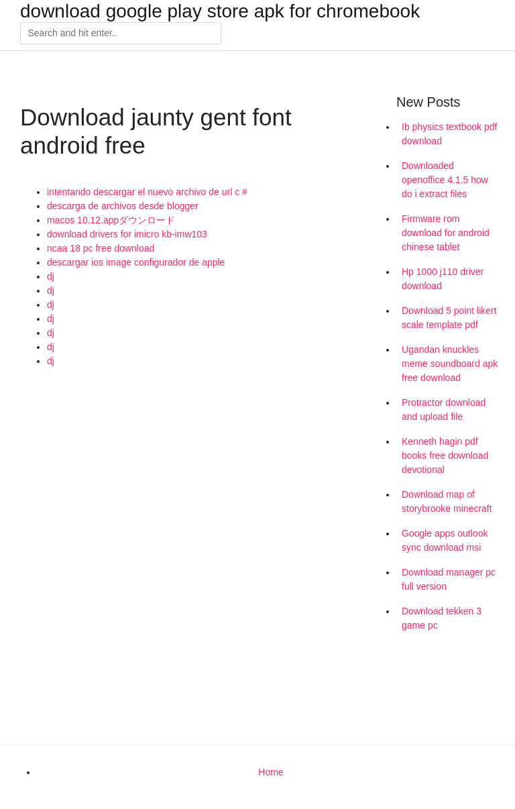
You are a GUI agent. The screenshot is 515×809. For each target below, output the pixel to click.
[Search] (120, 33)
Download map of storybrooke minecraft (447, 501)
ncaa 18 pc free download (100, 248)
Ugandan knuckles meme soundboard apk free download (450, 363)
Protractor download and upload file (443, 409)
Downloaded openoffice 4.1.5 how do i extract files (445, 179)
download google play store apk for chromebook (220, 11)
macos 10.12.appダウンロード (111, 220)
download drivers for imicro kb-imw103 (127, 234)
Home (270, 772)
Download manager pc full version (449, 579)
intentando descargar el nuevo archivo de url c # (147, 191)
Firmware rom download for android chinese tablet (446, 232)
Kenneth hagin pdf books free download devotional (445, 455)
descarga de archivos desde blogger (122, 206)
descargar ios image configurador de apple (136, 262)
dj (50, 276)
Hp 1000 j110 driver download (442, 278)
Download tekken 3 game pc (441, 618)
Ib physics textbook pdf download (449, 133)
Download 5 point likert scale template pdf (449, 317)
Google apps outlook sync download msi (445, 540)
